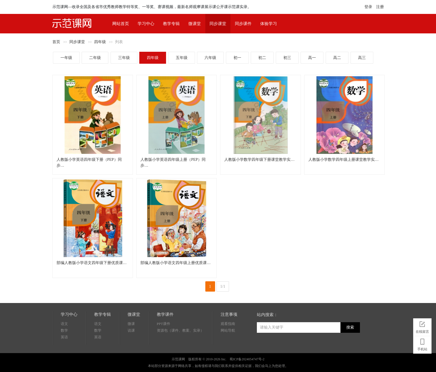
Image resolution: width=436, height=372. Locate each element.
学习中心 (146, 23)
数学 (64, 330)
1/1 (222, 286)
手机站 (422, 344)
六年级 (210, 58)
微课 (131, 324)
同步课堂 (218, 23)
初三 (287, 58)
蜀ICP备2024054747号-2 (247, 359)
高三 (362, 58)
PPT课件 (163, 324)
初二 (262, 58)
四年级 (100, 42)
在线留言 (422, 326)
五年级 (181, 58)
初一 (237, 58)
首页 (56, 42)
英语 (64, 337)
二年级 (95, 58)
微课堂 (194, 23)
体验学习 (268, 23)
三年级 (124, 58)
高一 (312, 58)
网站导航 (228, 330)
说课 (131, 330)
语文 (64, 324)
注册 (380, 7)
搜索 (350, 327)
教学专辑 (171, 23)
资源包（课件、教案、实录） (180, 330)
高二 (337, 58)
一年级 (66, 58)
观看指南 (228, 324)
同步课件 (243, 23)
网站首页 (120, 23)
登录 (368, 7)
